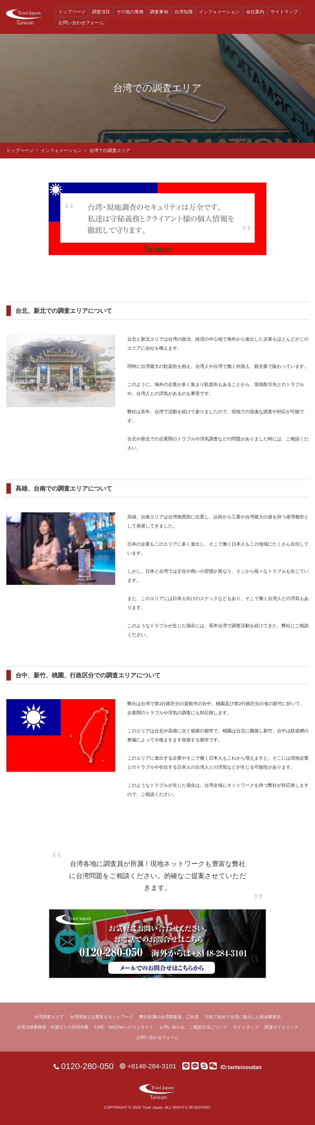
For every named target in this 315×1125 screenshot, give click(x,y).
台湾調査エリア (49, 1017)
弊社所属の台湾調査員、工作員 (169, 1017)
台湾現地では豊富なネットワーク (101, 1017)
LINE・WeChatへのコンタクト (124, 1027)
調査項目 (101, 11)
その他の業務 (130, 11)
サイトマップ (284, 11)
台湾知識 (183, 11)
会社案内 (255, 11)
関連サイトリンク (281, 1027)
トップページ (72, 11)
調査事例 (159, 11)
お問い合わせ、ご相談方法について (193, 1027)
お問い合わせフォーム (81, 22)
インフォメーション (219, 11)
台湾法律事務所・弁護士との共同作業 (53, 1027)
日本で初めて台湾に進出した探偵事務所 (243, 1017)
